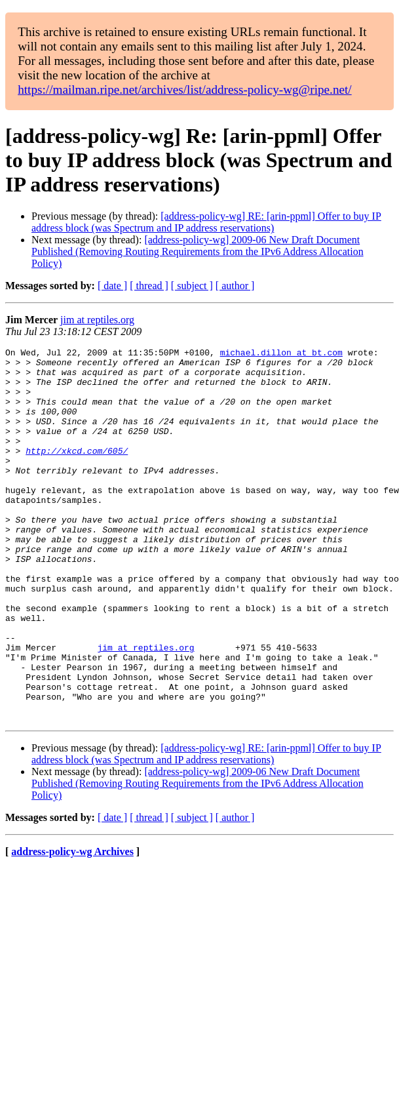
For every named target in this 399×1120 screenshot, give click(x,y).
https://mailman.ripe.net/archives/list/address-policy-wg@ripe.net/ (185, 89)
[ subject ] (192, 285)
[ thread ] (149, 285)
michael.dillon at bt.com (281, 354)
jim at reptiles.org (97, 319)
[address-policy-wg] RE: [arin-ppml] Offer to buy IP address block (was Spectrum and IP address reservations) (206, 221)
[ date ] (112, 285)
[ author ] (235, 285)
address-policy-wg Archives (72, 926)
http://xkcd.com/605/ (77, 472)
